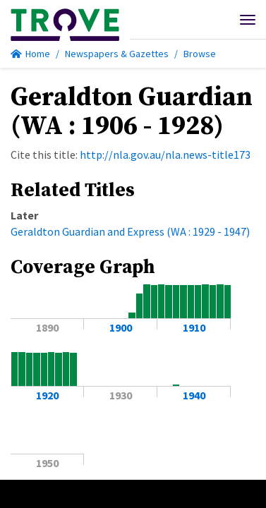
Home (30, 53)
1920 (47, 395)
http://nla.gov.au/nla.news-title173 (165, 154)
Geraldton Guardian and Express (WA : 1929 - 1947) (130, 231)
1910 (194, 327)
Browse (199, 53)
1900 (120, 327)
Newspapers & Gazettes (117, 53)
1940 (194, 395)
